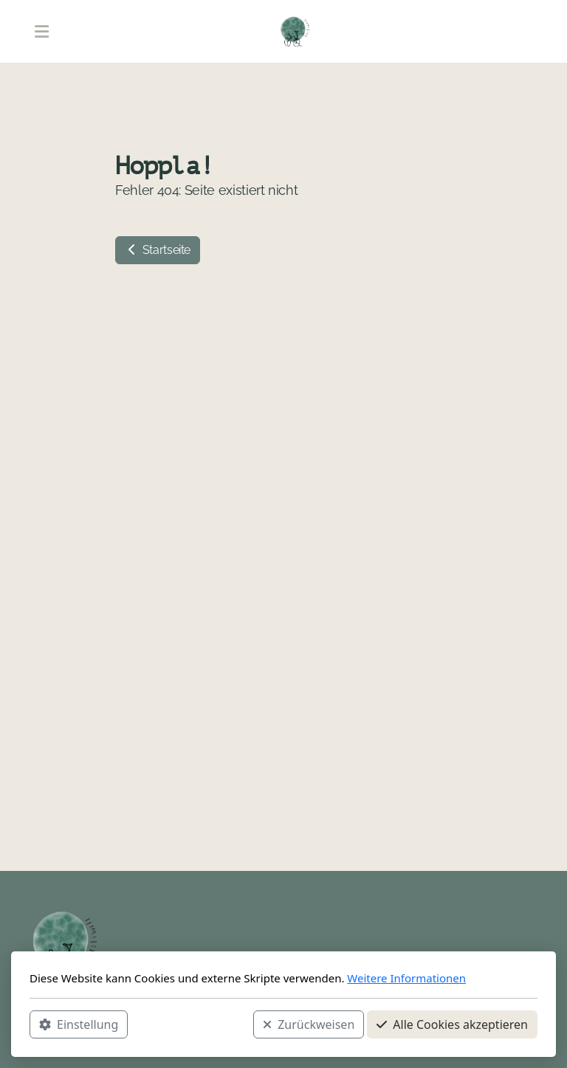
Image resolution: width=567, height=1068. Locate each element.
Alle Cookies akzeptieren (452, 1024)
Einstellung (78, 1024)
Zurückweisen (308, 1024)
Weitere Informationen (406, 978)
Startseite (157, 250)
